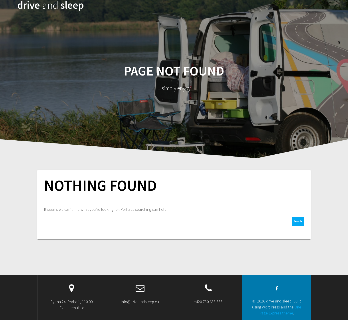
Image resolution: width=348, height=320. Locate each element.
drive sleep (50, 5)
